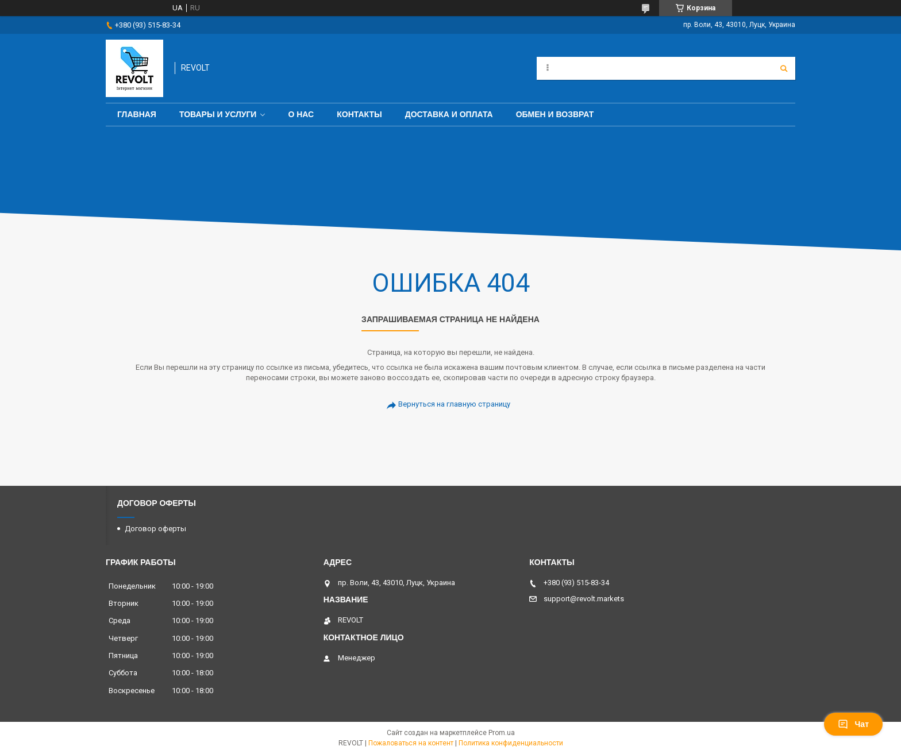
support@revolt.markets (584, 598)
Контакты (359, 114)
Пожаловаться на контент (410, 743)
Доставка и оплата (449, 114)
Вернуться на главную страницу (454, 404)
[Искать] (783, 68)
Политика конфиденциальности (511, 743)
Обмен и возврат (555, 114)
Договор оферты (155, 528)
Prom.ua (501, 733)
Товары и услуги (218, 114)
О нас (301, 114)
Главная (136, 114)
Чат (853, 724)
